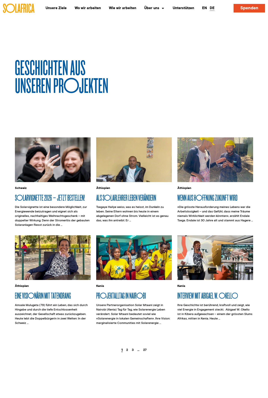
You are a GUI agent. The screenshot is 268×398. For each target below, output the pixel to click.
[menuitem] (204, 8)
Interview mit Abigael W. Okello (207, 295)
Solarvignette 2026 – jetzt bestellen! (50, 197)
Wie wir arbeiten (122, 8)
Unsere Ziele (56, 8)
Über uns (154, 8)
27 (145, 350)
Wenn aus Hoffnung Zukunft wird (207, 197)
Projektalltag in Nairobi (121, 295)
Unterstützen (183, 8)
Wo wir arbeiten (88, 8)
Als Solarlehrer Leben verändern (126, 197)
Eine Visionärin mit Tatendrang (43, 295)
